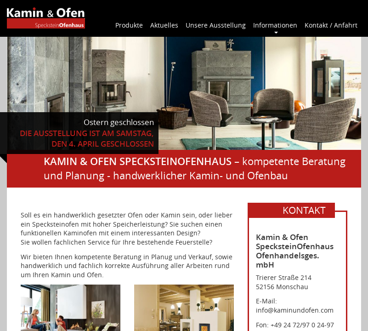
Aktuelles (164, 25)
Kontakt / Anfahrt (331, 25)
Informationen (275, 25)
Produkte (129, 25)
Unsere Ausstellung (216, 25)
